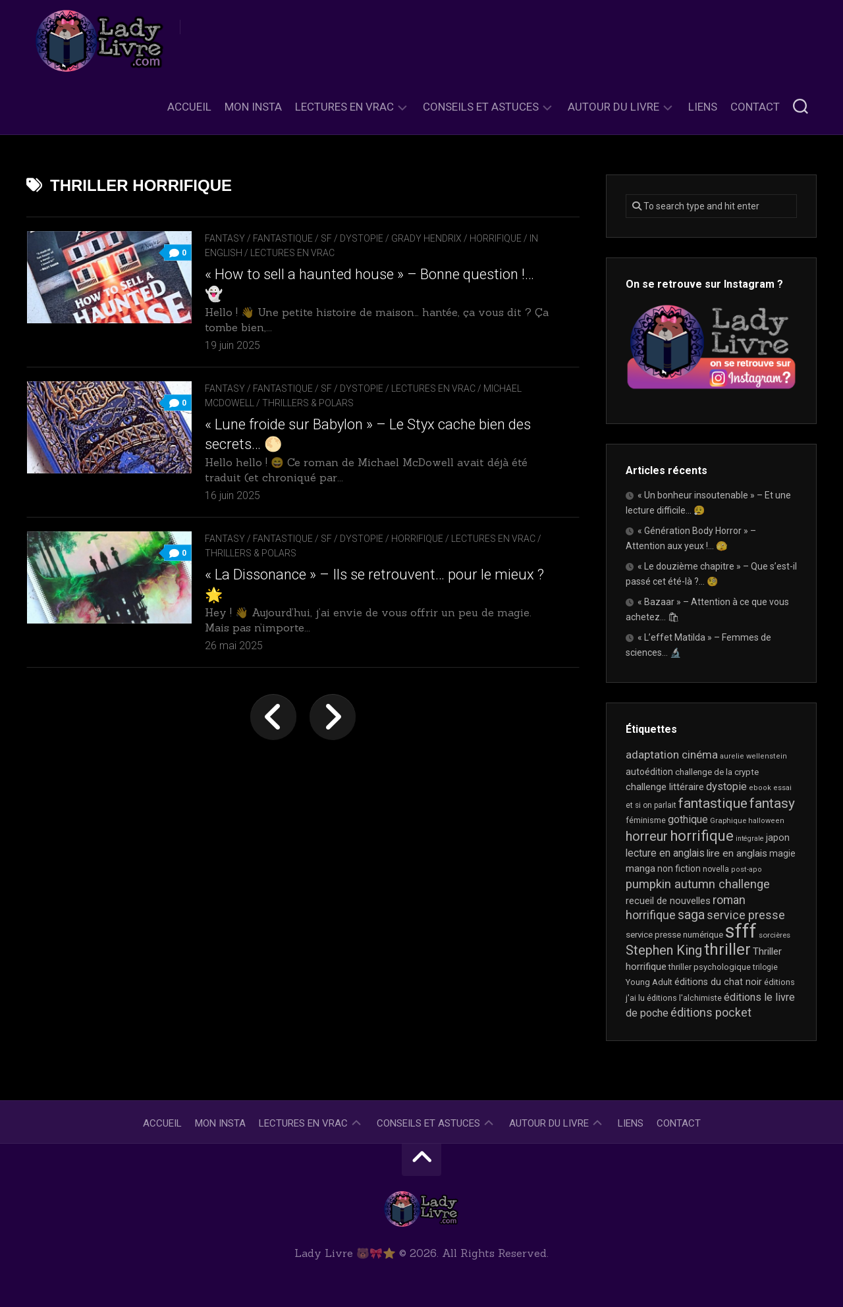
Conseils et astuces (481, 106)
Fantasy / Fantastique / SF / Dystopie (294, 238)
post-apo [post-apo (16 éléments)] (746, 869)
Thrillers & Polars (308, 403)
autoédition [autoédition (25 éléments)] (649, 771)
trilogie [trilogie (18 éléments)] (765, 967)
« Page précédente (273, 717)
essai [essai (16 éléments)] (782, 788)
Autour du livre (613, 106)
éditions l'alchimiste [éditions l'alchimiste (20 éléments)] (684, 998)
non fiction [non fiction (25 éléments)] (679, 868)
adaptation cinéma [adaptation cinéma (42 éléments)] (672, 754)
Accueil (189, 106)
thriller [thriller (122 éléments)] (727, 949)
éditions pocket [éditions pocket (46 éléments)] (710, 1012)
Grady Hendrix (426, 238)
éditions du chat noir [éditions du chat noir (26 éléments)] (718, 981)
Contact (755, 106)
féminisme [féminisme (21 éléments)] (646, 820)
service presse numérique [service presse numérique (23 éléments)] (674, 935)
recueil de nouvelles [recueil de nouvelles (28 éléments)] (668, 901)
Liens (702, 106)
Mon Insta (253, 106)
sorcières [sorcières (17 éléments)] (774, 935)
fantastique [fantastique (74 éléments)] (713, 803)
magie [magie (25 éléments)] (782, 853)
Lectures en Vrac (344, 106)
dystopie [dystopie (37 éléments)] (726, 786)
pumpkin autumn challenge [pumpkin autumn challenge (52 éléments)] (698, 884)
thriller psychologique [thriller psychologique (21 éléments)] (709, 967)
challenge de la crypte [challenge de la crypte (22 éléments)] (717, 772)
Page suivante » (333, 717)
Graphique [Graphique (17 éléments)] (728, 820)
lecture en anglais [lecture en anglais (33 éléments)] (665, 853)
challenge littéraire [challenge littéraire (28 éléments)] (665, 787)
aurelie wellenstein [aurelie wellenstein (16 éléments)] (753, 756)
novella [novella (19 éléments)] (716, 869)
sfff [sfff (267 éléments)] (741, 931)
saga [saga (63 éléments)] (691, 914)
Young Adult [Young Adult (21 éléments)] (649, 982)
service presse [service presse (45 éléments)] (746, 915)
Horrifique (496, 238)
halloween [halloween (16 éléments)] (766, 820)
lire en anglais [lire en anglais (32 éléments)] (737, 853)
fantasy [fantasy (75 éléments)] (772, 803)
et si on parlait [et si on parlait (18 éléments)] (651, 805)
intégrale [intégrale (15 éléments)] (750, 838)
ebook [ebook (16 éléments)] (760, 788)
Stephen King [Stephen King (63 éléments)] (664, 950)
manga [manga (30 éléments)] (640, 868)
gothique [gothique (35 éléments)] (688, 819)
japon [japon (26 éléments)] (778, 837)
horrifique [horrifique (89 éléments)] (702, 836)
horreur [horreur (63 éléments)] (647, 836)
